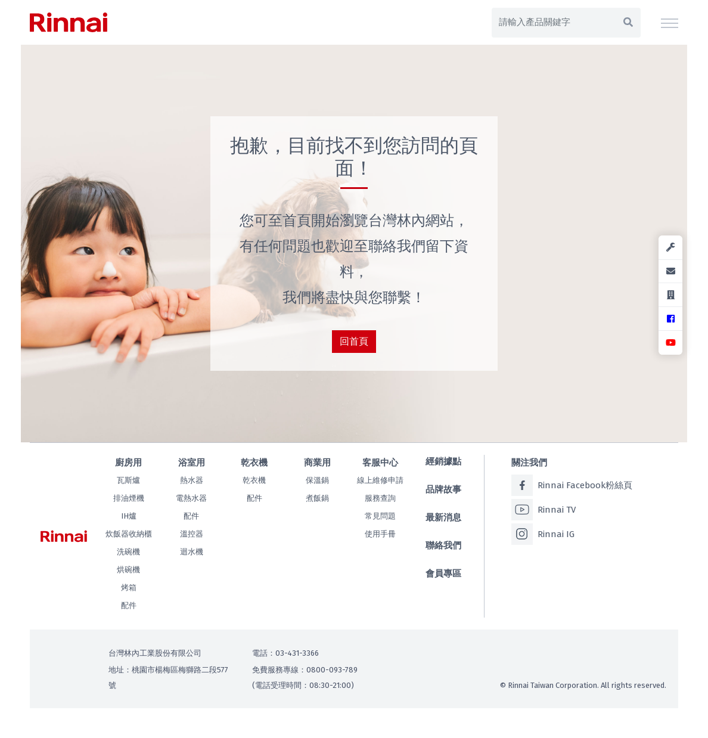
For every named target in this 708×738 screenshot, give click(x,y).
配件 (128, 605)
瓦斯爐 (128, 480)
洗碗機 (128, 551)
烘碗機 (128, 569)
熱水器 (191, 480)
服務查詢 (380, 498)
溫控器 (191, 533)
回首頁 (354, 341)
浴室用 (191, 462)
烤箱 (128, 587)
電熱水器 (191, 498)
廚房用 (128, 462)
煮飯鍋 (317, 498)
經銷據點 (443, 461)
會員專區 (443, 573)
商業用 (317, 462)
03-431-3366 (297, 653)
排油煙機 (128, 498)
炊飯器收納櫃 (128, 533)
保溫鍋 (317, 480)
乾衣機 (254, 462)
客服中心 (380, 462)
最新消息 (443, 517)
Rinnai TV (543, 509)
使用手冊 (380, 533)
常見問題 (380, 515)
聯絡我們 (443, 545)
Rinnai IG (543, 534)
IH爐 (128, 515)
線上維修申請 (380, 480)
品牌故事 (443, 489)
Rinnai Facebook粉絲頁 (571, 485)
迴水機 (191, 551)
